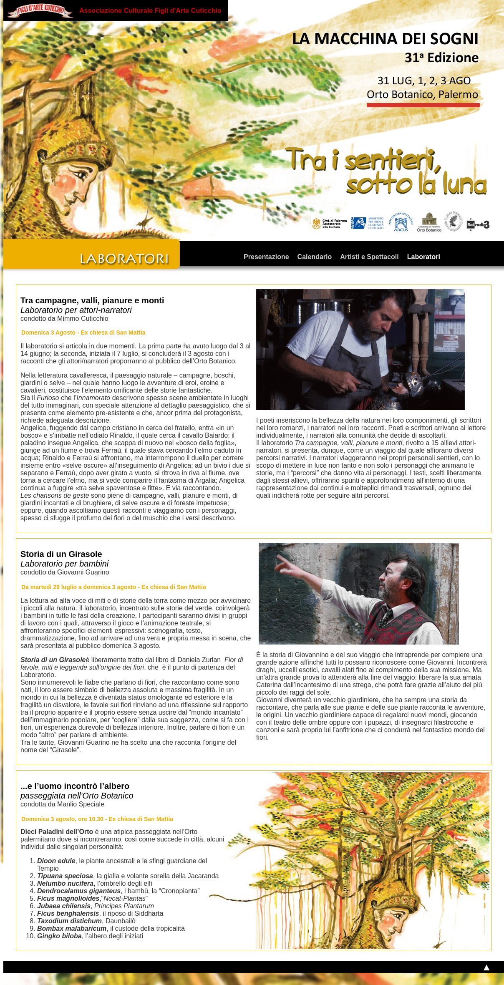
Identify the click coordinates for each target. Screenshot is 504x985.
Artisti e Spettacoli (369, 256)
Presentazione (266, 256)
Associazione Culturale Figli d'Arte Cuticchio (150, 10)
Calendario (314, 256)
